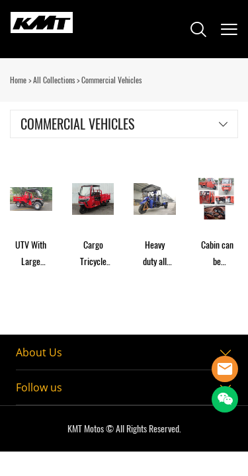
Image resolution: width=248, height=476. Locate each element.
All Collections (54, 80)
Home (18, 80)
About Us (39, 352)
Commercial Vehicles (111, 80)
